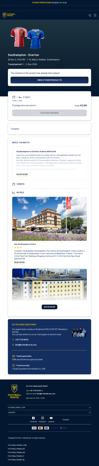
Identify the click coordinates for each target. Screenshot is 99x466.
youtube (51, 420)
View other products (49, 80)
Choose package (49, 113)
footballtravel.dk (16, 449)
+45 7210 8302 (20, 339)
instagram (42, 420)
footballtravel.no (16, 452)
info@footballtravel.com (24, 345)
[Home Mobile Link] (9, 15)
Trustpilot (15, 129)
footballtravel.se (16, 460)
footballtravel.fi (16, 456)
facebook (33, 420)
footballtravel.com (17, 445)
